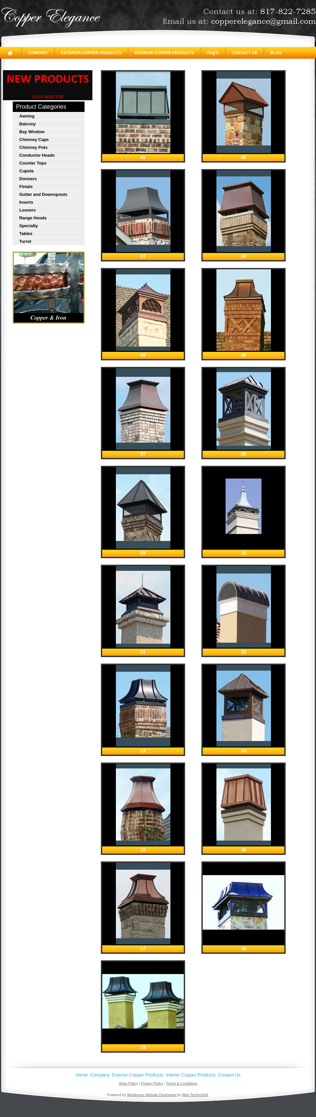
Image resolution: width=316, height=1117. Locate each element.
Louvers (27, 210)
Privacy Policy (152, 1083)
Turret (25, 241)
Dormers (28, 178)
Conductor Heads (37, 155)
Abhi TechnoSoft (195, 1095)
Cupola (26, 170)
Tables (25, 233)
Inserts (26, 202)
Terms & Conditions (181, 1083)
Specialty (28, 225)
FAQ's (213, 53)
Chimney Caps (34, 139)
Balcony (27, 123)
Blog (276, 53)
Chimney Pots (33, 147)
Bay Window (31, 131)
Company (38, 53)
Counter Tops (33, 163)
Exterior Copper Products (91, 53)
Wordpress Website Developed (152, 1095)
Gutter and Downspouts (43, 194)
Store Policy (128, 1083)
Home (81, 1075)
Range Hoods (33, 217)
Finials (26, 186)
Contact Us (244, 53)
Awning (27, 116)
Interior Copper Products (164, 53)
